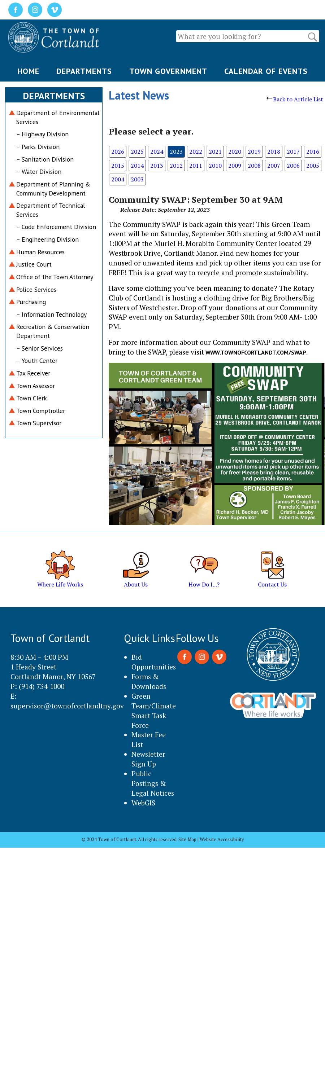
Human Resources (40, 252)
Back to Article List (294, 99)
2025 (137, 151)
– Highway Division (42, 134)
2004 (117, 179)
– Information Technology (51, 314)
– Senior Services (39, 348)
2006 (293, 166)
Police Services (36, 289)
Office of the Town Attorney (54, 277)
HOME (28, 71)
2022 (195, 151)
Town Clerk (31, 398)
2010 (215, 166)
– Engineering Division (47, 239)
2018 (273, 151)
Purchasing (31, 302)
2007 (273, 166)
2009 (234, 166)
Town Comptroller (40, 411)
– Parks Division (38, 146)
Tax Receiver (33, 373)
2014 (137, 166)
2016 (312, 151)
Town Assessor (35, 386)
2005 (312, 166)
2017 (293, 151)
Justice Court (34, 264)
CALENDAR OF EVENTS (266, 71)
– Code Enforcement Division (56, 227)
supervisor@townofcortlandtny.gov (67, 705)
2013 (156, 166)
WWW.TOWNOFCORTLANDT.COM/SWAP (255, 352)
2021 (215, 151)
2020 (234, 151)
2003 (137, 179)
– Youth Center (36, 360)
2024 (156, 151)
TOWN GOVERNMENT (168, 71)
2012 (176, 166)
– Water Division (38, 171)
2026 (117, 151)
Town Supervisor (38, 423)
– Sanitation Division (45, 159)
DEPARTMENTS (84, 71)
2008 (254, 166)
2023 (176, 151)
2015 (117, 166)
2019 (254, 151)
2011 (195, 166)
